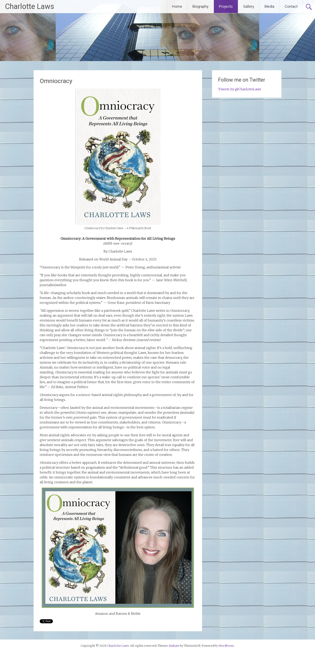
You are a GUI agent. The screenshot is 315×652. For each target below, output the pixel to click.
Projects (226, 6)
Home (177, 6)
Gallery (248, 6)
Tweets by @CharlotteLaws (239, 89)
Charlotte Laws (29, 6)
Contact (291, 6)
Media (269, 6)
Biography (200, 6)
